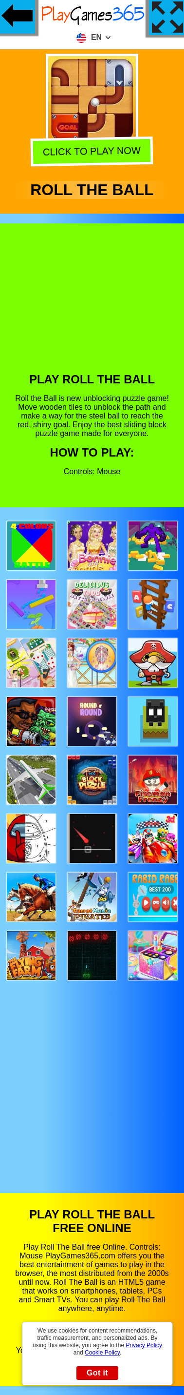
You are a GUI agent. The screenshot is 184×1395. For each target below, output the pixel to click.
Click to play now (92, 151)
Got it (97, 1373)
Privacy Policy (144, 1345)
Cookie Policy (102, 1352)
